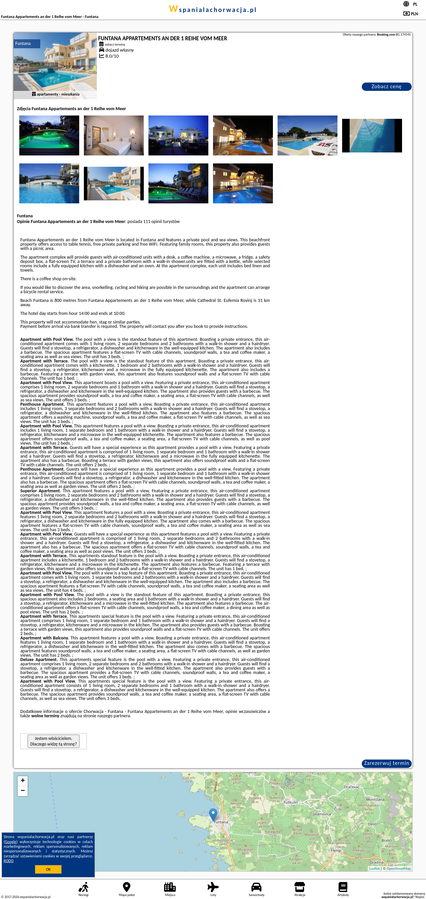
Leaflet (374, 868)
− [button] (23, 791)
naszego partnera (113, 716)
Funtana (23, 43)
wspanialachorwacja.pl (213, 10)
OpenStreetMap (399, 868)
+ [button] (23, 781)
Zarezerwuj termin (386, 763)
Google (11, 841)
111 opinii (152, 221)
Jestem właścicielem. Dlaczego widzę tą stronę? (53, 741)
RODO (9, 860)
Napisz (419, 897)
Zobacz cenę (387, 86)
